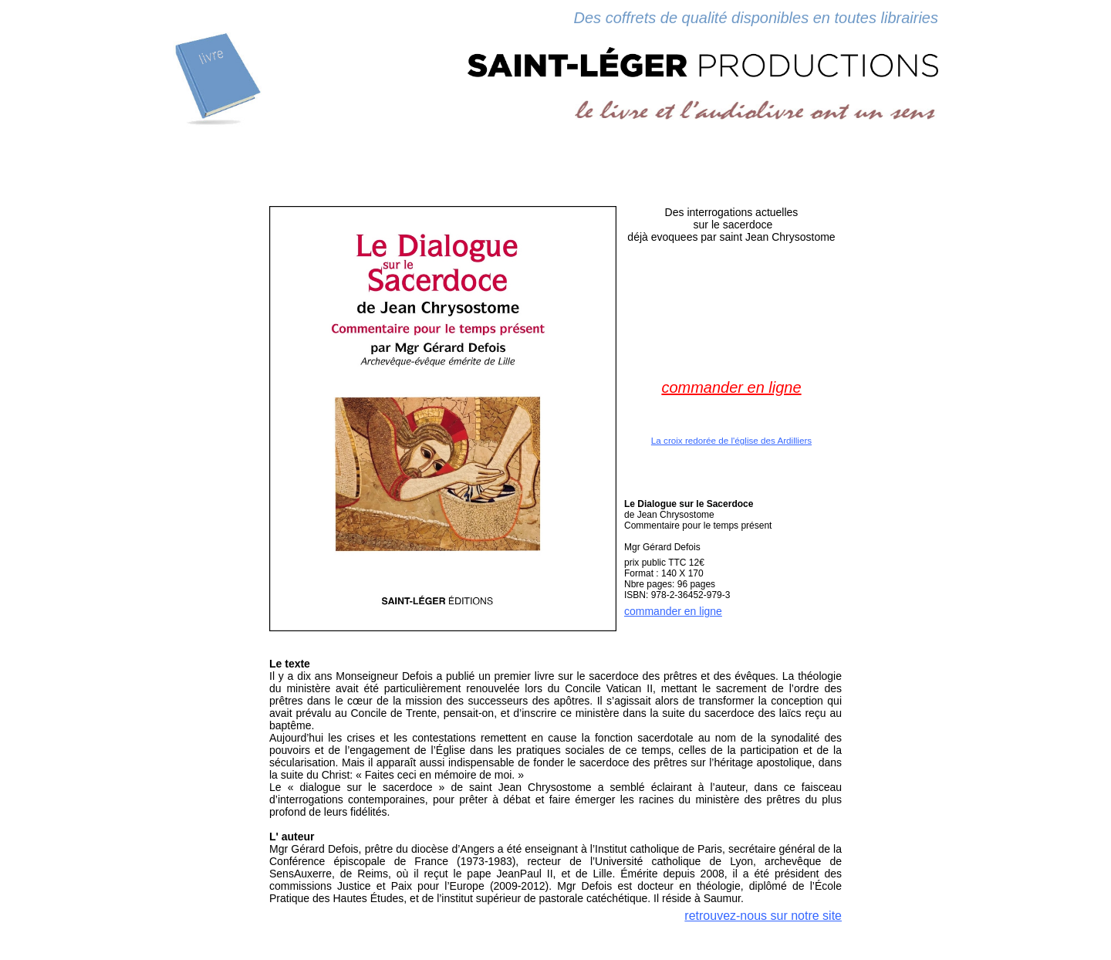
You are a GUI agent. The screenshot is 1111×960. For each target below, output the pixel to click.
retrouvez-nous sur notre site (763, 915)
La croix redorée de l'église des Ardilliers (731, 440)
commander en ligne (731, 387)
